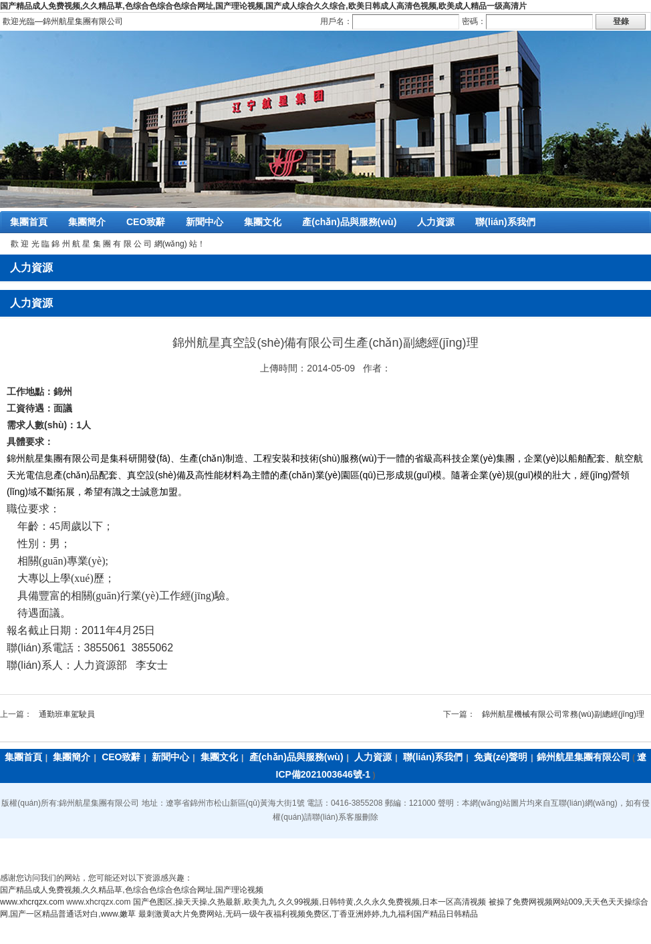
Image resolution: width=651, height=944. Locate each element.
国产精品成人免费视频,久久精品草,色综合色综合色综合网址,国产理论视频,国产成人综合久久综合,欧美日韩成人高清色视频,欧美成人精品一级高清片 (263, 6)
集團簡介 (87, 221)
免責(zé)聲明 (500, 757)
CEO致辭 (145, 221)
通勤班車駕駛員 (67, 714)
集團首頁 (28, 221)
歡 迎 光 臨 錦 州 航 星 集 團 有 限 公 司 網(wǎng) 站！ (108, 244)
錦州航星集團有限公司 (583, 757)
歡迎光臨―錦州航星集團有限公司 (63, 21)
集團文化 (262, 221)
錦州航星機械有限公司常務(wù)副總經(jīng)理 (563, 714)
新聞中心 (204, 221)
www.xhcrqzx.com (32, 902)
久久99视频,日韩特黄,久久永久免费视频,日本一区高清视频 (382, 902)
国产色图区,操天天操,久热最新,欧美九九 (204, 902)
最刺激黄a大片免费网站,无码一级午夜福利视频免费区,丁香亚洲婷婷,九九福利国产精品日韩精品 (308, 914)
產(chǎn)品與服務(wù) (349, 221)
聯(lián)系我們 (505, 221)
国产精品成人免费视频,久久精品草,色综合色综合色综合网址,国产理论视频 (131, 890)
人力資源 (435, 221)
